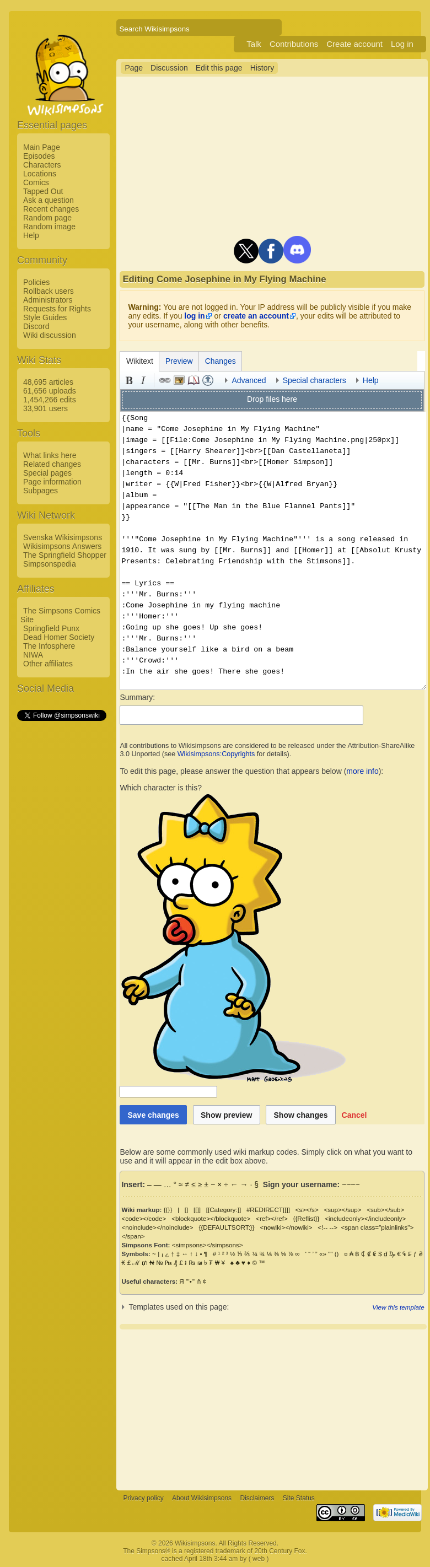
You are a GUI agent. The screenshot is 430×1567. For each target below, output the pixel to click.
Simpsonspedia (49, 563)
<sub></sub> (385, 1209)
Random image (49, 226)
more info (362, 771)
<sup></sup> (342, 1209)
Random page (47, 217)
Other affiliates (48, 663)
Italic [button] (143, 380)
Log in (402, 44)
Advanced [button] (249, 380)
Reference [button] (193, 380)
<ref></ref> (272, 1218)
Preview (179, 361)
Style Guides (45, 317)
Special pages (47, 473)
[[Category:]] (223, 1209)
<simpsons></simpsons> (207, 1244)
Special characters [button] (314, 380)
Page (134, 67)
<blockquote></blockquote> (210, 1218)
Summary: (137, 697)
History (262, 67)
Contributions (294, 44)
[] (186, 1209)
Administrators (47, 299)
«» (322, 1253)
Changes (220, 361)
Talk (253, 44)
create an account (256, 315)
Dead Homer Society (58, 637)
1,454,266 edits (49, 399)
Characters (42, 164)
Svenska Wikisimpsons (62, 537)
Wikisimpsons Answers (62, 546)
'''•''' (190, 1281)
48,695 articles (48, 382)
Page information (52, 481)
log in (194, 315)
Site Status (299, 1498)
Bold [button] (129, 380)
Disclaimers (257, 1498)
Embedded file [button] (179, 380)
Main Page (41, 147)
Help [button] (371, 380)
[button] (354, 1114)
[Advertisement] (61, 888)
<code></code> (143, 1218)
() (337, 1253)
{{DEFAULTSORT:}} (226, 1227)
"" (330, 1253)
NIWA (33, 654)
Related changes (52, 464)
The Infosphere (49, 646)
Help (31, 235)
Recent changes (51, 208)
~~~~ (351, 1184)
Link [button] (165, 380)
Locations (39, 173)
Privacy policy (143, 1498)
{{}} (168, 1209)
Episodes (39, 156)
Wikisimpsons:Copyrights (216, 754)
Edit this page (219, 67)
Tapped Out (43, 191)
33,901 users (45, 408)
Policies (36, 282)
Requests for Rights (57, 308)
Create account (354, 44)
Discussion (169, 67)
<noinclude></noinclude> (157, 1227)
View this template (398, 1307)
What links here (49, 455)
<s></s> (307, 1209)
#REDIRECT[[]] (268, 1209)
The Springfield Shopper (64, 555)
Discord (36, 326)
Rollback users (48, 291)
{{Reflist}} (306, 1218)
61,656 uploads (49, 390)
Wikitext (139, 361)
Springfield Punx (51, 628)
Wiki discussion (49, 335)
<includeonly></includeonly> (365, 1218)
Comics (36, 182)
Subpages (40, 490)
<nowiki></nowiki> (286, 1227)
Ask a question (48, 200)
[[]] (197, 1209)
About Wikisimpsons (202, 1498)
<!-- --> (327, 1227)
